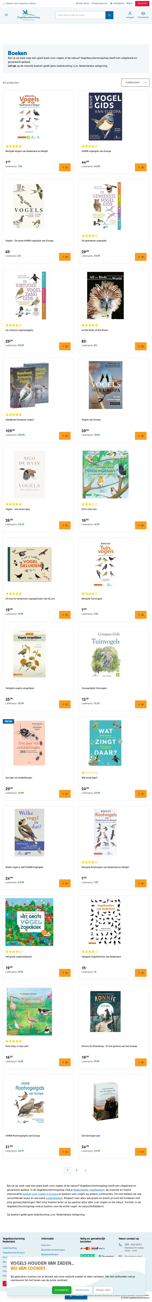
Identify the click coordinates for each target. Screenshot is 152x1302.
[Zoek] (109, 15)
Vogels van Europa (91, 420)
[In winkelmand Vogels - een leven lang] (65, 525)
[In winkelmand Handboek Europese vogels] (65, 436)
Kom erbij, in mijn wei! (16, 1046)
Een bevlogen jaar (91, 1136)
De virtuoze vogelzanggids (19, 330)
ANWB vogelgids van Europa (96, 151)
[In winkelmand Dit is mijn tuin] (141, 525)
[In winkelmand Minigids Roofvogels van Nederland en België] (141, 883)
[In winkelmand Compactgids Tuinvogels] (141, 704)
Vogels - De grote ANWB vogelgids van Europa (29, 240)
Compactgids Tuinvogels (94, 688)
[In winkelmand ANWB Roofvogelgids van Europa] (65, 1152)
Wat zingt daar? (89, 778)
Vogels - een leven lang (17, 509)
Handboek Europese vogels (19, 420)
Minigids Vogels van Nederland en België (26, 151)
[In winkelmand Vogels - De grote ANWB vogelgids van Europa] (65, 257)
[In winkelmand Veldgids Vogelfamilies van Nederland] (141, 973)
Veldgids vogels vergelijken (19, 688)
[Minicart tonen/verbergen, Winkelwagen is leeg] (143, 15)
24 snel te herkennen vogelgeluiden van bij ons (30, 599)
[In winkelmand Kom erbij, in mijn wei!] (65, 1062)
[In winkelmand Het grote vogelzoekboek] (65, 973)
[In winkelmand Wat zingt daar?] (141, 794)
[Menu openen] (6, 14)
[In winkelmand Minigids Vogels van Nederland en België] (65, 167)
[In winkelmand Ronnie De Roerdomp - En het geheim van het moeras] (141, 1062)
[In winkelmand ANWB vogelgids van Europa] (141, 167)
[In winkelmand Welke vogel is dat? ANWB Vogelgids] (65, 883)
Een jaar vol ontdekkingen (18, 778)
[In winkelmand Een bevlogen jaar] (141, 1152)
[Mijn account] (130, 15)
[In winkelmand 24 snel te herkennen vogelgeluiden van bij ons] (65, 615)
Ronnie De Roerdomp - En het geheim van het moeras (109, 1046)
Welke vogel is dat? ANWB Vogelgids (24, 867)
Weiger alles (103, 1290)
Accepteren (62, 1290)
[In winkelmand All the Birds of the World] (141, 346)
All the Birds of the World (95, 330)
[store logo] (28, 15)
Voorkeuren (82, 1290)
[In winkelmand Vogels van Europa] (141, 436)
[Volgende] (86, 1170)
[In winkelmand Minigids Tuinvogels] (141, 615)
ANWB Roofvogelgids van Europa (22, 1136)
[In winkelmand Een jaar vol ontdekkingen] (65, 794)
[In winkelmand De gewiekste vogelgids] (141, 257)
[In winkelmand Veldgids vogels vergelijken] (65, 704)
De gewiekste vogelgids (94, 240)
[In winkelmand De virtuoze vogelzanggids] (65, 346)
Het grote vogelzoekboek (18, 957)
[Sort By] (135, 83)
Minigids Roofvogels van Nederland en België (105, 867)
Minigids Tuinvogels (92, 599)
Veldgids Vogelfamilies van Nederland (101, 957)
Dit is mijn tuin (89, 509)
